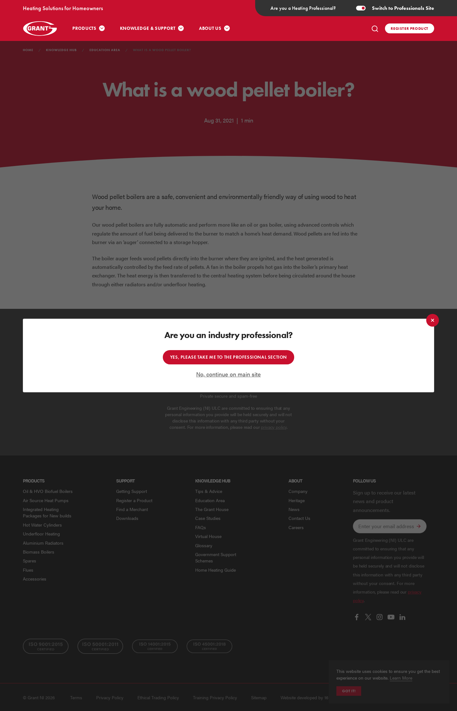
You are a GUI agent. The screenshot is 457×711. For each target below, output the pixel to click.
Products (84, 28)
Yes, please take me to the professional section (228, 357)
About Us (210, 28)
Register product (409, 28)
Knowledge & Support (148, 28)
